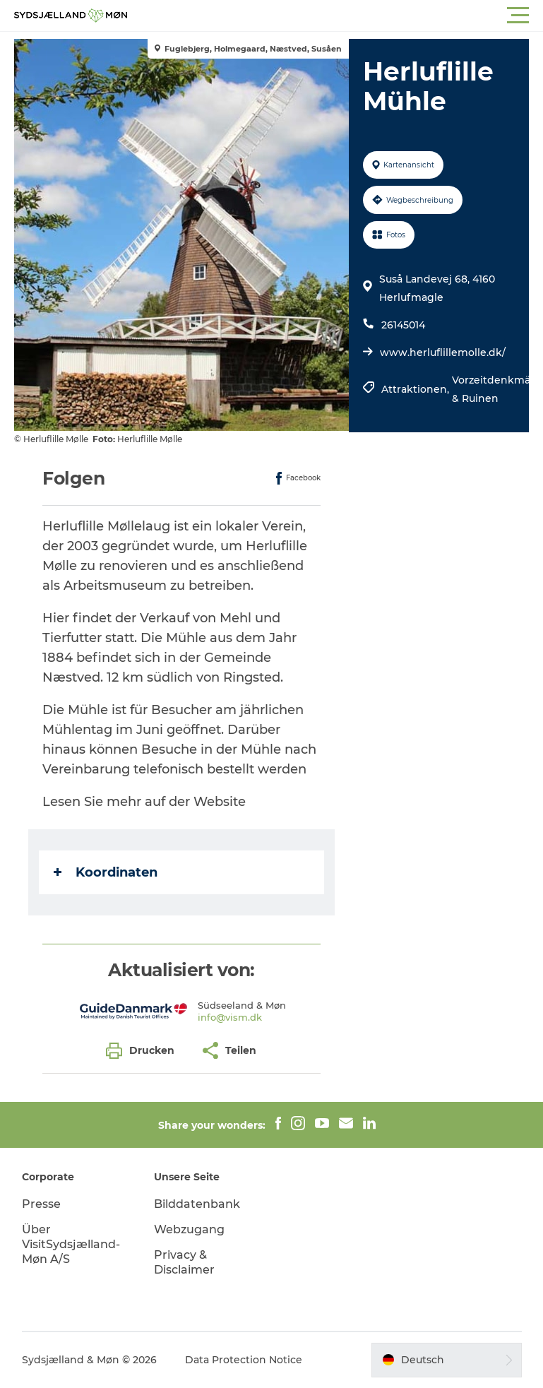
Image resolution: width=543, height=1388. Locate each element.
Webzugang (189, 1229)
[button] (335, 15)
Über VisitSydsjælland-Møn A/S (71, 1244)
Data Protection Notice (243, 1359)
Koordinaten (105, 872)
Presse (41, 1204)
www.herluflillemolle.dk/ (443, 352)
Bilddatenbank (197, 1204)
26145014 (403, 325)
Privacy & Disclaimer (184, 1262)
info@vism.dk (230, 1017)
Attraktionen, (416, 389)
